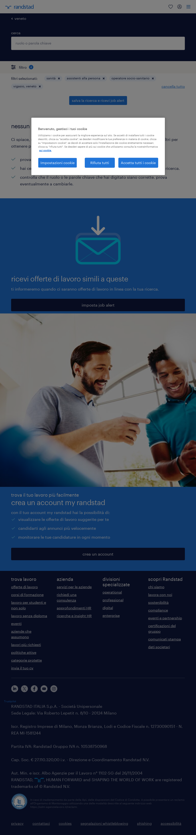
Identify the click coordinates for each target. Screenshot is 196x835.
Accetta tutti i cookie (138, 163)
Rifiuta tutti (99, 163)
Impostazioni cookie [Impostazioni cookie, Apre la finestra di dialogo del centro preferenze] (57, 163)
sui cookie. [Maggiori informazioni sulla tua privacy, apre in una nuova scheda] (45, 150)
